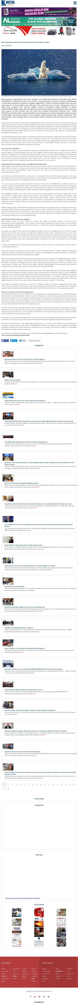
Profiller (58, 978)
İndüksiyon (34, 973)
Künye (68, 971)
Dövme (14, 976)
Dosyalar (44, 976)
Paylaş (6, 340)
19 (4, 789)
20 (8, 789)
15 (61, 785)
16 (65, 785)
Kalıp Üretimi (33, 979)
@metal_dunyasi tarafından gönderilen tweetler (22, 898)
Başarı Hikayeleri (58, 969)
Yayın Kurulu (70, 973)
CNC (14, 971)
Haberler (44, 968)
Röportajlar (45, 978)
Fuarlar (57, 973)
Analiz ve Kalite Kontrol (5, 979)
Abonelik (69, 978)
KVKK (43, 981)
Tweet (14, 340)
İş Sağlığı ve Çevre (34, 976)
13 (53, 785)
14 (57, 785)
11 (45, 785)
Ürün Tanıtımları (46, 971)
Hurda (23, 978)
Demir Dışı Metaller (15, 974)
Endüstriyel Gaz (25, 974)
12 (49, 785)
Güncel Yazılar (45, 973)
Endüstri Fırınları (24, 969)
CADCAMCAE (16, 968)
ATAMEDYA (39, 1002)
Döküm (3, 968)
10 (41, 785)
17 (69, 785)
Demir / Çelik (4, 971)
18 (73, 785)
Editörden (69, 968)
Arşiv (68, 976)
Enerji (23, 971)
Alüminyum (4, 976)
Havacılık (24, 976)
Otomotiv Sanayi (3, 974)
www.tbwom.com (49, 333)
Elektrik (15, 978)
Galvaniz (34, 971)
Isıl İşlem (34, 968)
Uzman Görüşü (59, 971)
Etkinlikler (58, 976)
